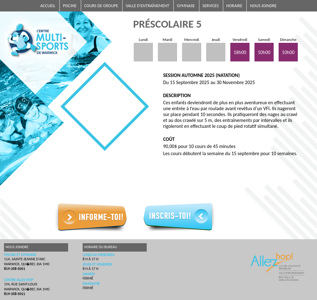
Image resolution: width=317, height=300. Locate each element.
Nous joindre (263, 5)
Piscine (69, 5)
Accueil (47, 5)
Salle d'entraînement (147, 5)
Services (210, 5)
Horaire (234, 5)
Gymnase (186, 5)
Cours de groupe (101, 5)
